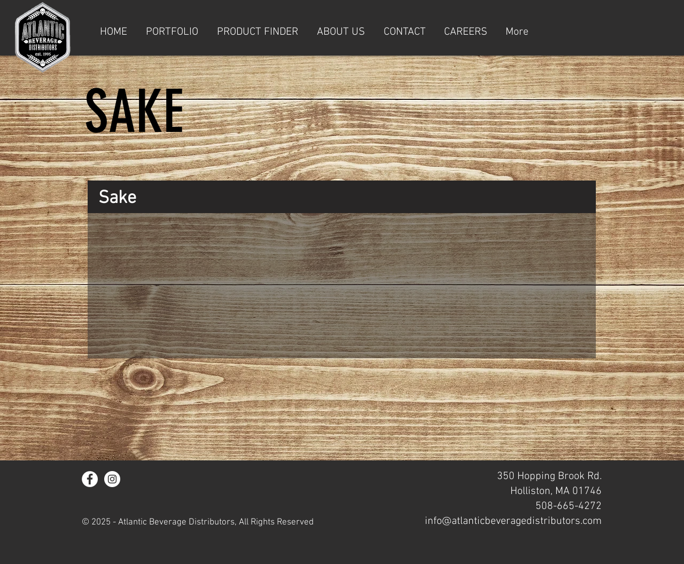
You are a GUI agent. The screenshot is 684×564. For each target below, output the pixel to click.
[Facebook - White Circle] (90, 479)
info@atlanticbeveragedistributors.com (513, 521)
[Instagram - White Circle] (112, 479)
